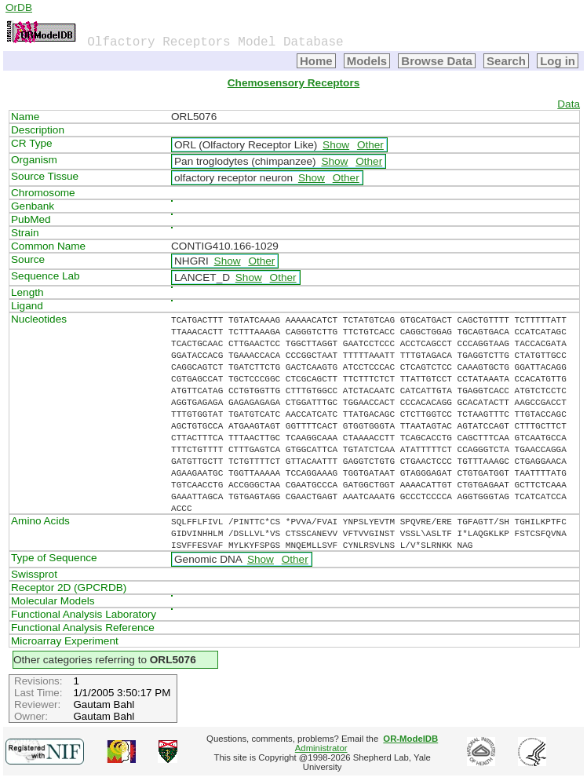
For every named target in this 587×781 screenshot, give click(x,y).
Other (370, 145)
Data (568, 104)
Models (367, 61)
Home (316, 61)
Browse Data (436, 61)
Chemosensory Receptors (293, 83)
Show (336, 145)
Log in (557, 61)
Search (506, 61)
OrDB (18, 7)
